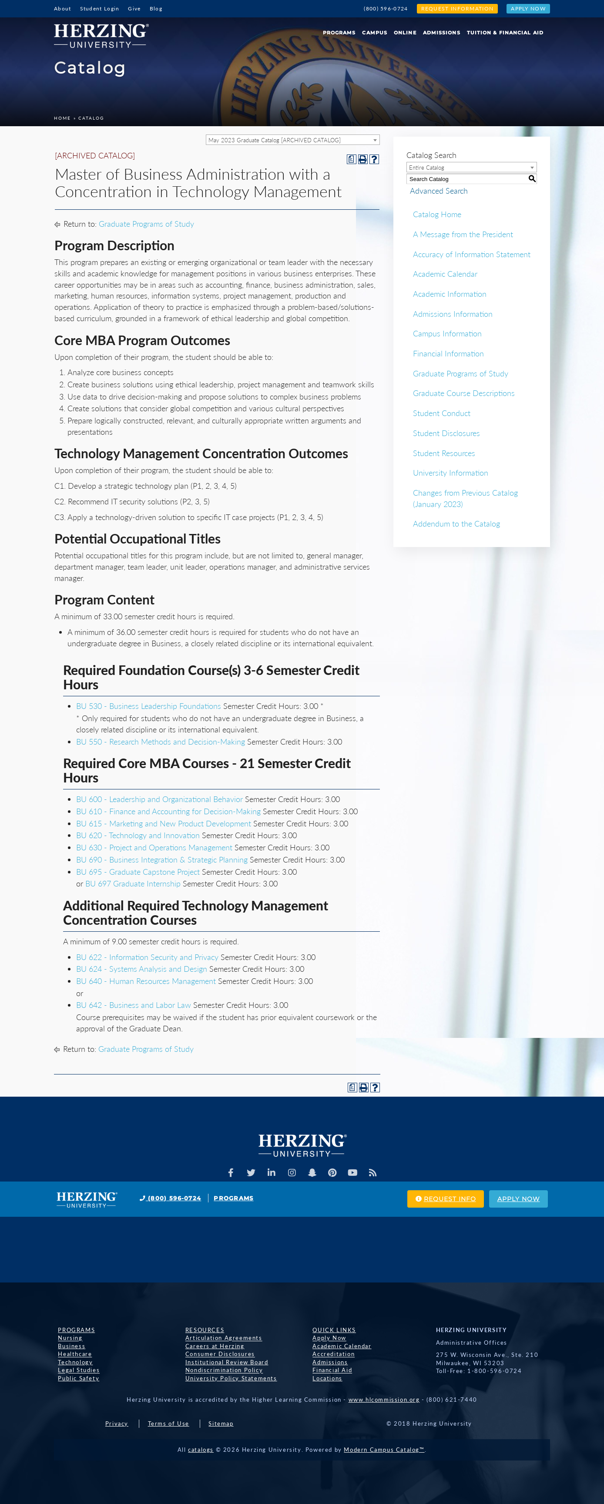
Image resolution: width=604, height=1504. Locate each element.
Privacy (116, 1423)
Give (134, 8)
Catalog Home (437, 214)
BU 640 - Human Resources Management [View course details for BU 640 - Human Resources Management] (146, 981)
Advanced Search (435, 190)
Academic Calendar (445, 274)
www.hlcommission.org (384, 1399)
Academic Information (450, 294)
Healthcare (71, 1354)
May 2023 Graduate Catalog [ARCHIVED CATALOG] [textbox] (274, 140)
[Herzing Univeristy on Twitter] (249, 1173)
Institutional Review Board (223, 1362)
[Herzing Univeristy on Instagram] (291, 1173)
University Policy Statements (227, 1378)
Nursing (66, 1338)
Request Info (430, 1199)
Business (67, 1346)
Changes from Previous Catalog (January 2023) (465, 498)
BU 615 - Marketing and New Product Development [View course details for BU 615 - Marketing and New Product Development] (163, 823)
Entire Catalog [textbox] (426, 167)
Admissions (441, 33)
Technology (71, 1362)
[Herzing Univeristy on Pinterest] (334, 1173)
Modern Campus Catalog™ (384, 1449)
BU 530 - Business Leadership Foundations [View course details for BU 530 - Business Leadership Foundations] (148, 706)
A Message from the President (463, 234)
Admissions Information (453, 314)
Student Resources (444, 453)
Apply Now (528, 8)
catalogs (201, 1449)
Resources (200, 1329)
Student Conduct (441, 413)
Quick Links (330, 1329)
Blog (156, 8)
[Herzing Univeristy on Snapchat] (313, 1173)
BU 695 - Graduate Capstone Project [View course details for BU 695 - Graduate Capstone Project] (138, 871)
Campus (374, 33)
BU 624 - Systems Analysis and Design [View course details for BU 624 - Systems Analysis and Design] (141, 969)
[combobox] (293, 139)
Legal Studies (75, 1370)
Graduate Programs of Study (146, 223)
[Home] (104, 32)
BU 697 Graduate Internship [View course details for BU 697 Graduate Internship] (133, 883)
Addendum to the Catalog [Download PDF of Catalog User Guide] (456, 523)
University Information (450, 472)
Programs (339, 33)
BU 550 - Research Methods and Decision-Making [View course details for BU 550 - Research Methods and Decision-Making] (160, 741)
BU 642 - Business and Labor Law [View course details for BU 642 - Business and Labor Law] (133, 1005)
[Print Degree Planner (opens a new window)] (351, 159)
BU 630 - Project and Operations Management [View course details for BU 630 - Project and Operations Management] (154, 847)
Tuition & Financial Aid (505, 33)
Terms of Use (168, 1423)
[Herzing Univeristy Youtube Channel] (355, 1173)
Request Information (457, 8)
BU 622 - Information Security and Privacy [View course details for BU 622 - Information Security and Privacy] (147, 957)
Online (405, 33)
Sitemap (220, 1423)
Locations (323, 1378)
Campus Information (447, 333)
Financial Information (448, 353)
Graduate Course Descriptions (464, 393)
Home (62, 118)
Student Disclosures (446, 433)
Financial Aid (328, 1370)
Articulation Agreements (219, 1338)
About (62, 8)
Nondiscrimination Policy (220, 1370)
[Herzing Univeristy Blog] (377, 1173)
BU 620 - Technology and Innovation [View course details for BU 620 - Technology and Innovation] (138, 835)
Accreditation (330, 1354)
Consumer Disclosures (216, 1354)
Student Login (100, 8)
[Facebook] (227, 1173)
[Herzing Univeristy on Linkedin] (270, 1173)
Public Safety (74, 1378)
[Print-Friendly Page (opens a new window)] (363, 159)
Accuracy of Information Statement (471, 254)
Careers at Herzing (211, 1346)
